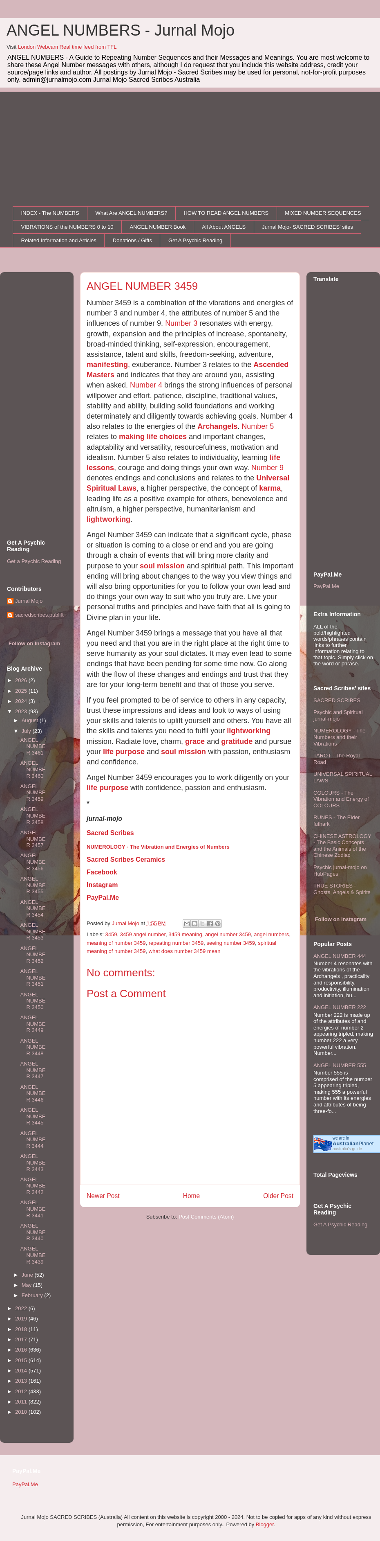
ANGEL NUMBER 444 (339, 956)
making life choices (153, 437)
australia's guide (347, 1149)
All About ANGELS (224, 227)
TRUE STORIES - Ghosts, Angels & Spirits (341, 889)
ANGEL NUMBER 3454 (32, 908)
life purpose (124, 752)
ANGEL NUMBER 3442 (32, 1185)
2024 (22, 701)
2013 (22, 1381)
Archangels (217, 426)
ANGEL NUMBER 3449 (32, 1023)
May (27, 1285)
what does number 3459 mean (185, 951)
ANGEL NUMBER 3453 (32, 931)
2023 (22, 711)
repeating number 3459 (176, 943)
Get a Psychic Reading (34, 561)
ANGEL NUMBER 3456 (32, 861)
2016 (22, 1350)
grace (195, 741)
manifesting (107, 364)
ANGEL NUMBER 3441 (32, 1208)
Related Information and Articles (58, 240)
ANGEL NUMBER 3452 (32, 954)
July (27, 731)
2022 (22, 1308)
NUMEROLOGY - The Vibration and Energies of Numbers (158, 847)
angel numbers (271, 934)
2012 (22, 1391)
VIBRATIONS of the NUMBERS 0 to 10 (67, 227)
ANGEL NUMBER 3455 (32, 885)
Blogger (265, 1524)
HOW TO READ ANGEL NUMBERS (225, 213)
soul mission (162, 566)
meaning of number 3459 (116, 943)
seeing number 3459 (230, 943)
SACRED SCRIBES (336, 700)
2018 (22, 1329)
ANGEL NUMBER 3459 (32, 792)
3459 (111, 934)
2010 (22, 1412)
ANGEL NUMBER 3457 (32, 838)
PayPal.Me (103, 897)
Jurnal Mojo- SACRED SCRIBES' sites (307, 227)
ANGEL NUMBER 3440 (32, 1232)
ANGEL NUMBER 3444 (32, 1139)
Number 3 (181, 323)
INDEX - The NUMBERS (50, 213)
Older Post (278, 1195)
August (31, 720)
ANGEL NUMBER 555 (339, 1065)
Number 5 (257, 426)
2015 (22, 1360)
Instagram (102, 884)
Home (191, 1195)
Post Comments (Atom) (206, 1217)
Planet (353, 1143)
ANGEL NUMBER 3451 (32, 977)
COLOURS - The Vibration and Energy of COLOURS (341, 799)
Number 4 (146, 385)
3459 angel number (142, 934)
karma (270, 488)
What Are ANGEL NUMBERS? (132, 213)
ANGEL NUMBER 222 (339, 1007)
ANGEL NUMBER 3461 (32, 746)
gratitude (237, 741)
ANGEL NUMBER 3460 (32, 769)
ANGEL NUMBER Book (158, 227)
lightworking (108, 519)
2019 (22, 1319)
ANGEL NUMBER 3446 (32, 1093)
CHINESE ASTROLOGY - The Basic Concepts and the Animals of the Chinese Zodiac (342, 845)
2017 (22, 1339)
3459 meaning (185, 934)
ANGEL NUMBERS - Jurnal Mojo (121, 30)
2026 (22, 680)
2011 (22, 1402)
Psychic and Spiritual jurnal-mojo (338, 715)
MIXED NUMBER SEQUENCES (323, 213)
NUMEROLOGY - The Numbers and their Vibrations (339, 737)
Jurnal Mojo (28, 601)
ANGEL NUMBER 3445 (32, 1116)
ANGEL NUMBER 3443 (32, 1162)
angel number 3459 (228, 934)
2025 (22, 691)
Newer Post (103, 1195)
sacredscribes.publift (39, 615)
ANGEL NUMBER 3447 (32, 1070)
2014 (22, 1371)
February (33, 1295)
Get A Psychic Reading (195, 240)
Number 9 (267, 468)
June (28, 1275)
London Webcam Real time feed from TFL (67, 47)
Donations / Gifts (132, 240)
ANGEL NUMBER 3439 (32, 1255)
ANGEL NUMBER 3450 (32, 1000)
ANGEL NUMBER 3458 (32, 815)
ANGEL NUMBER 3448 (32, 1047)
